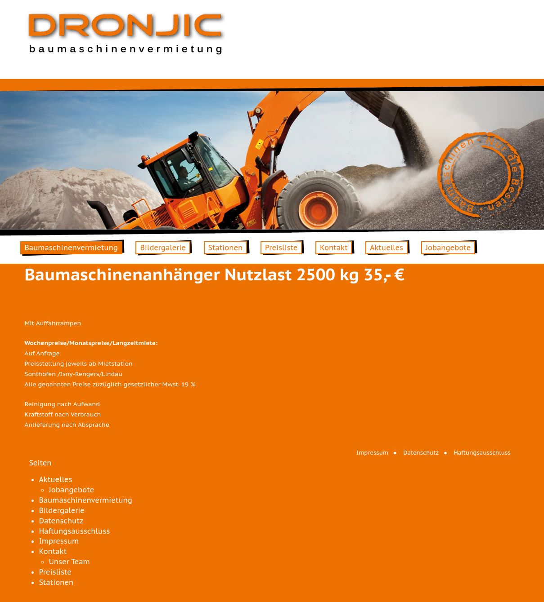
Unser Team (69, 561)
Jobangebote (448, 247)
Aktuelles (386, 247)
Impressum (372, 452)
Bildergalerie (162, 247)
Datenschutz (421, 452)
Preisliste (281, 247)
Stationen (225, 247)
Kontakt (333, 247)
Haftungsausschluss (482, 452)
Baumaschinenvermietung (71, 247)
